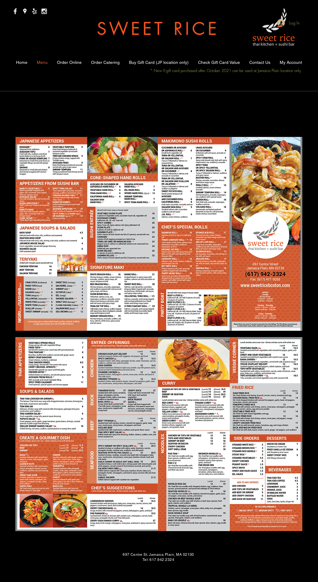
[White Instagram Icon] (44, 11)
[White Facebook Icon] (15, 11)
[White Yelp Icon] (34, 11)
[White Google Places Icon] (25, 11)
